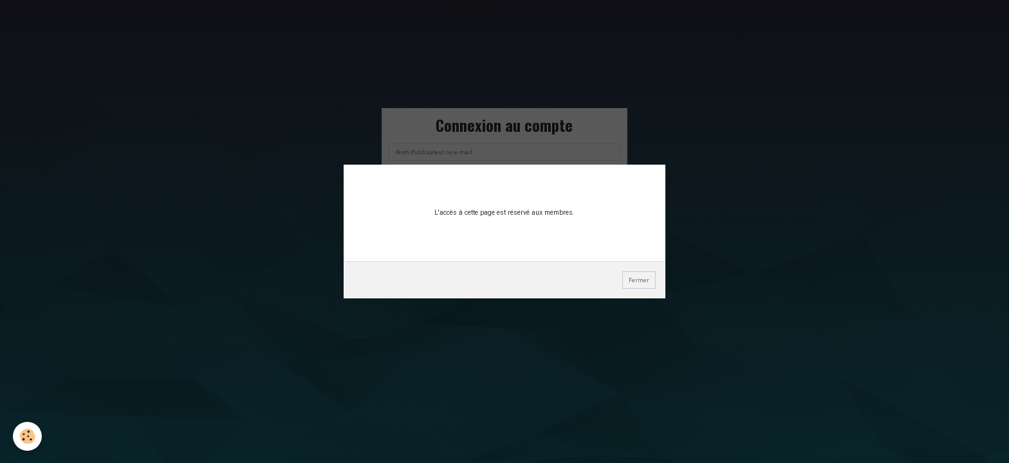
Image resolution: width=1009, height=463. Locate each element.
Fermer (639, 280)
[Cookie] (27, 436)
